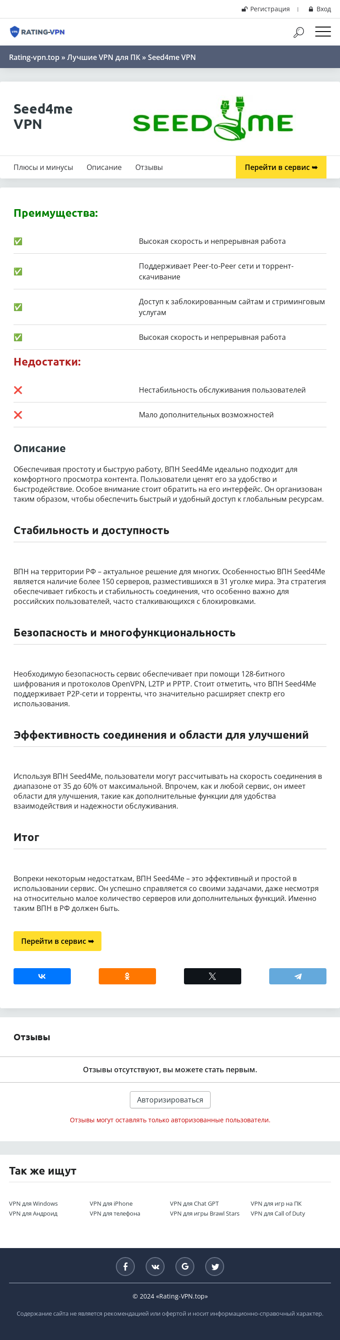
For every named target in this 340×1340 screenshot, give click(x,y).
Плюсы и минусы (43, 167)
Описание (104, 167)
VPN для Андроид (33, 1213)
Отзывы (149, 167)
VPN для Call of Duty (278, 1213)
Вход (318, 9)
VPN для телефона (115, 1213)
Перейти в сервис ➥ (281, 167)
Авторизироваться (170, 1100)
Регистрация (265, 9)
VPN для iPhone (111, 1203)
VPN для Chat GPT (194, 1203)
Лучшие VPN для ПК (103, 57)
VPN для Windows (33, 1203)
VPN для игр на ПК (276, 1203)
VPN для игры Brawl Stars (204, 1213)
